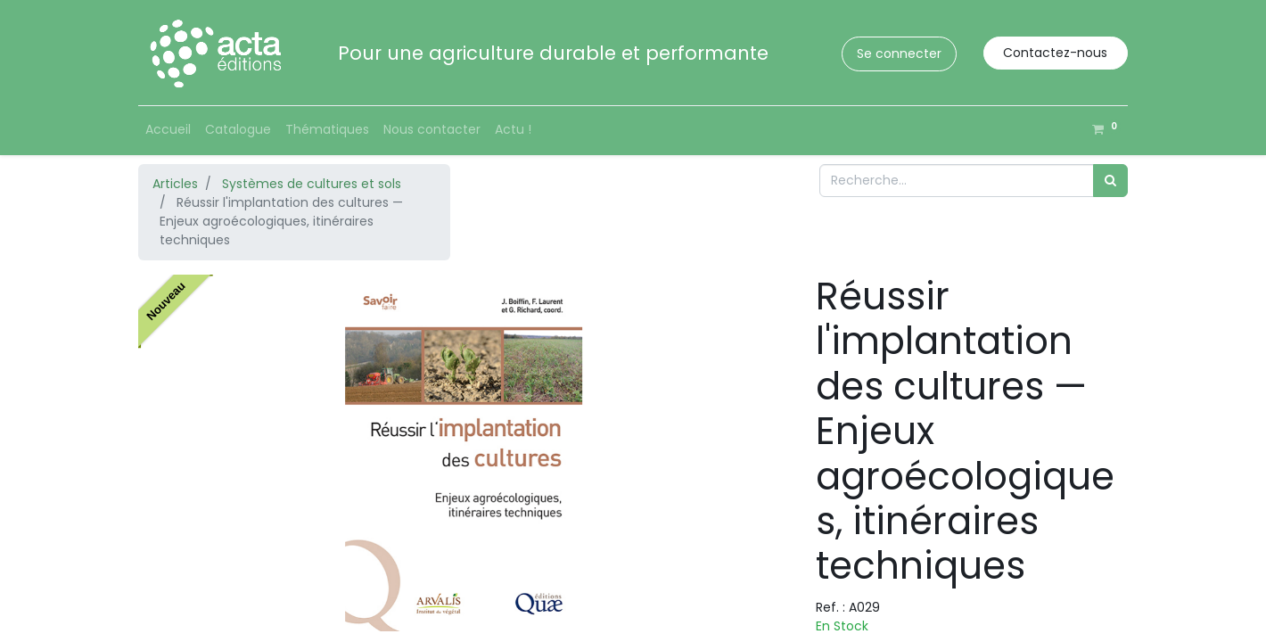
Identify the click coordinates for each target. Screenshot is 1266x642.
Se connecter (899, 53)
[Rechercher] (1110, 180)
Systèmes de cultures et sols (311, 184)
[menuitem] (168, 129)
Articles (175, 184)
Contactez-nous (1055, 53)
